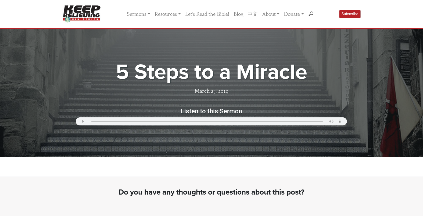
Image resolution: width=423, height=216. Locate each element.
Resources (166, 13)
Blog (238, 13)
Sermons (136, 13)
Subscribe (350, 14)
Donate (292, 13)
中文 (253, 13)
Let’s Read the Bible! (207, 13)
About (269, 13)
